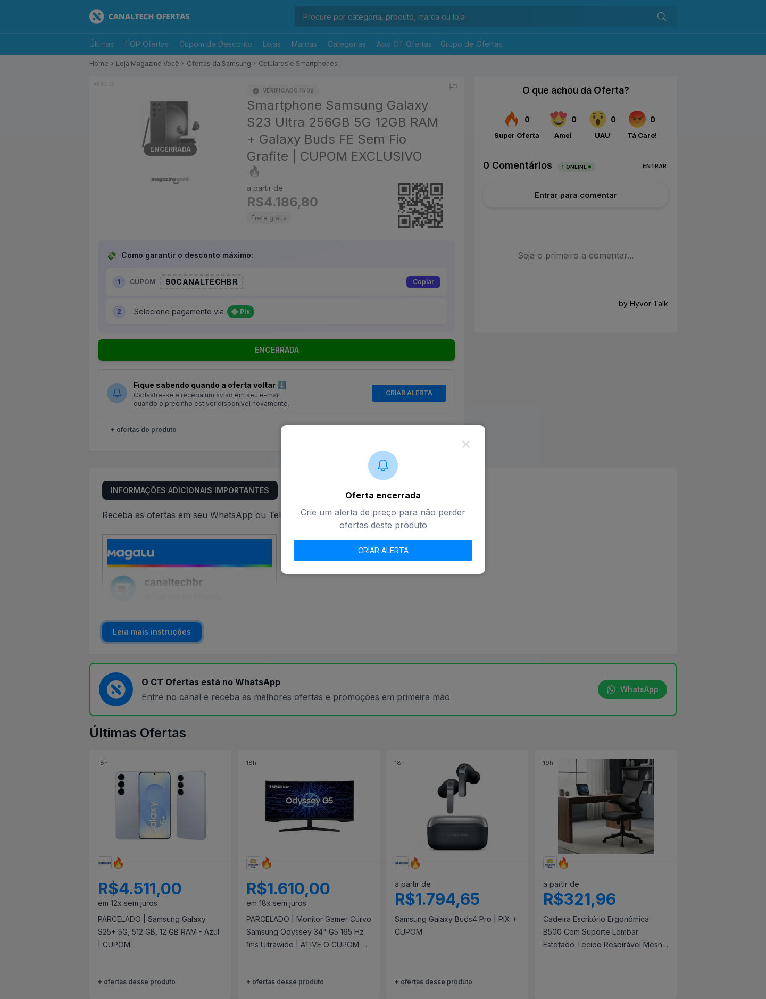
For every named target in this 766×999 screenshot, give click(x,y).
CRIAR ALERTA (383, 550)
